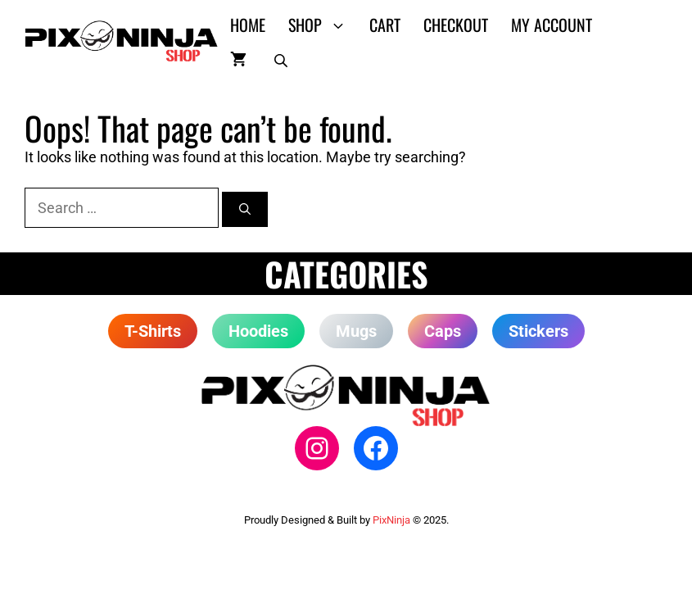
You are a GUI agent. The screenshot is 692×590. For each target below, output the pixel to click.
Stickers (538, 331)
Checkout (455, 24)
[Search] (245, 209)
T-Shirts (152, 331)
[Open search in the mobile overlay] (282, 57)
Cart (384, 24)
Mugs (356, 331)
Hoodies (258, 331)
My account (551, 24)
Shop (323, 24)
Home (247, 24)
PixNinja (391, 520)
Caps (442, 331)
